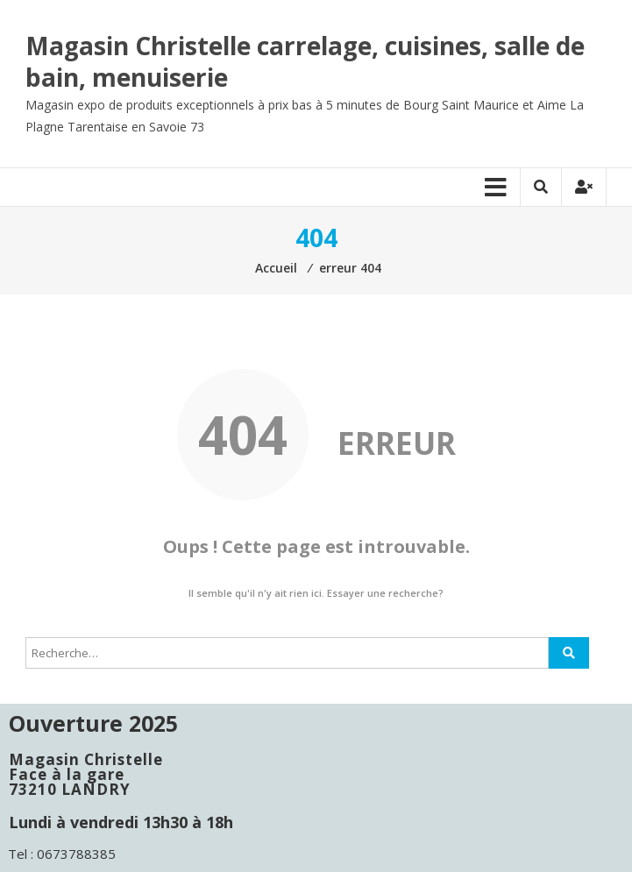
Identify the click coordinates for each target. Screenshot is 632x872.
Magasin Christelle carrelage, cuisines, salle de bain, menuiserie (305, 61)
